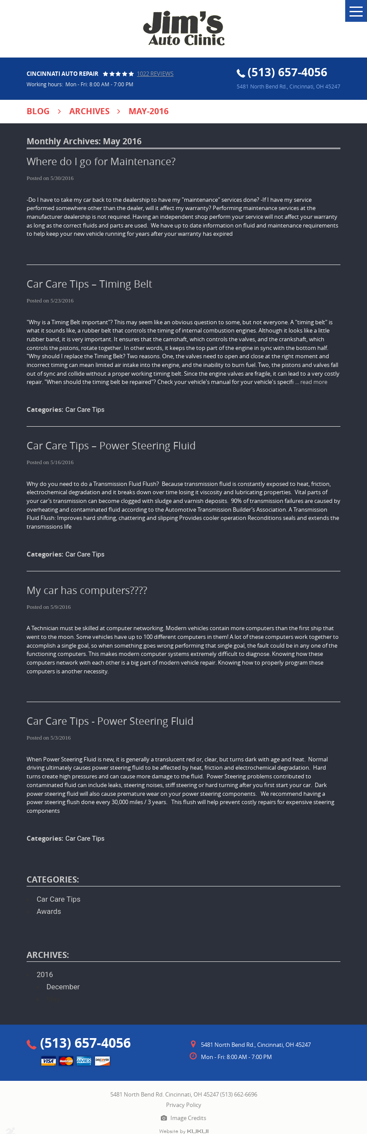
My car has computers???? (87, 590)
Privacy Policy (183, 1105)
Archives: (48, 955)
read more (313, 382)
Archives (89, 111)
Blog (38, 111)
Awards (49, 911)
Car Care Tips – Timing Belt (89, 284)
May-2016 (149, 111)
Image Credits (188, 1118)
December (63, 986)
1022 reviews (155, 74)
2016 (45, 974)
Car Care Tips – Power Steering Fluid (111, 445)
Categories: (53, 879)
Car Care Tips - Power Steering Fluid (110, 721)
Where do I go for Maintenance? (101, 161)
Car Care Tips (85, 410)
